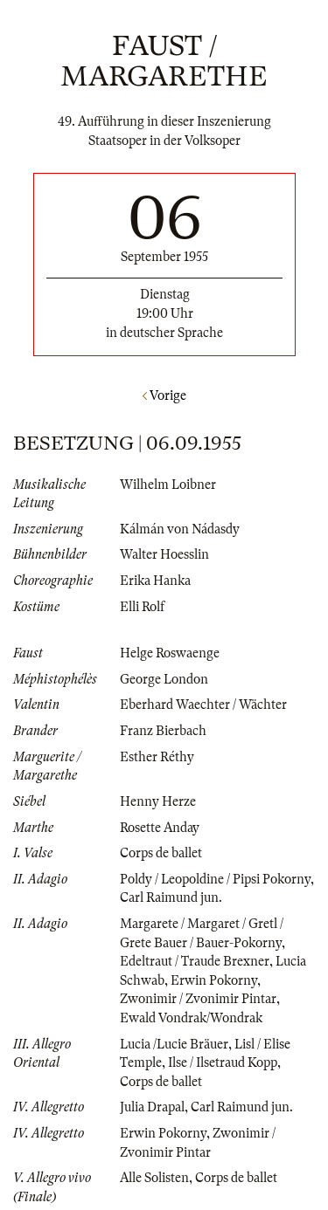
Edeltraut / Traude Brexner (194, 961)
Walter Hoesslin (164, 554)
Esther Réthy (157, 757)
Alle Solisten (154, 1178)
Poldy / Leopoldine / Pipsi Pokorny (215, 879)
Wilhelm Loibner (168, 485)
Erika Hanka (155, 581)
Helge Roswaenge (170, 653)
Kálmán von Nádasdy (180, 529)
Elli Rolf (142, 607)
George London (164, 679)
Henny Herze (158, 801)
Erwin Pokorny (214, 980)
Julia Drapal (152, 1107)
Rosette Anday (159, 828)
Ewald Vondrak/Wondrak (191, 1018)
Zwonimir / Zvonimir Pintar (198, 999)
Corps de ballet (161, 853)
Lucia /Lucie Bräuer (174, 1044)
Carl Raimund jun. (171, 897)
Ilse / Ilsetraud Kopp (222, 1062)
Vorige (164, 395)
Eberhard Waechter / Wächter (203, 705)
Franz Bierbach (163, 731)
